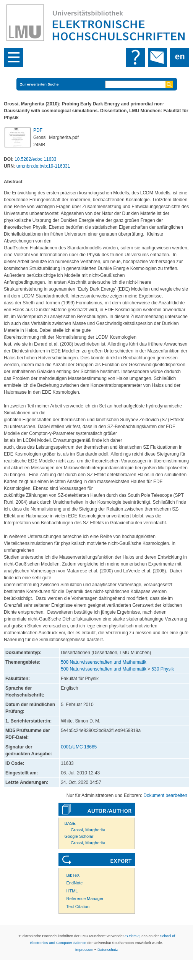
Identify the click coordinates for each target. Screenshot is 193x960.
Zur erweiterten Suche (39, 84)
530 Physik (162, 669)
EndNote (74, 883)
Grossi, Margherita (88, 829)
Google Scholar (79, 836)
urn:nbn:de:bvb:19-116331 (43, 166)
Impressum (84, 949)
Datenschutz (107, 949)
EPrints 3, (133, 936)
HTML (72, 891)
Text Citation (78, 906)
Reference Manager (85, 898)
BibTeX (73, 875)
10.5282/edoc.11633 (35, 159)
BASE (70, 823)
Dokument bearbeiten (165, 795)
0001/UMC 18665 (79, 747)
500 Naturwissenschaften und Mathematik (103, 662)
